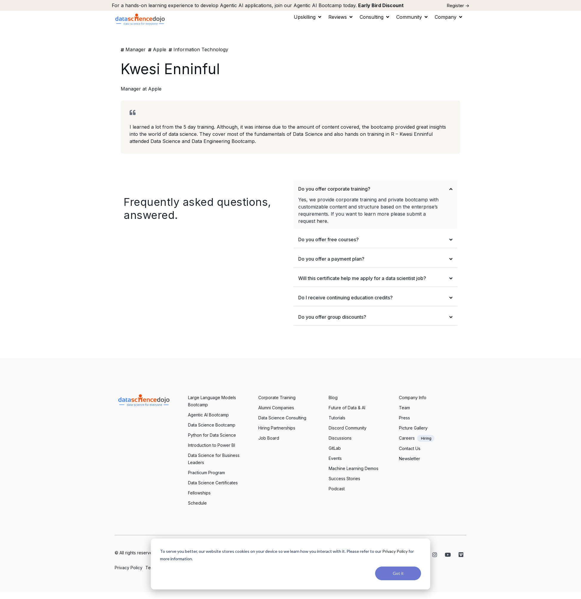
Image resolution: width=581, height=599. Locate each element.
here (322, 221)
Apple (159, 49)
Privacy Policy (395, 551)
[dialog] (290, 564)
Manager (135, 49)
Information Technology (200, 49)
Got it (398, 573)
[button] (308, 17)
